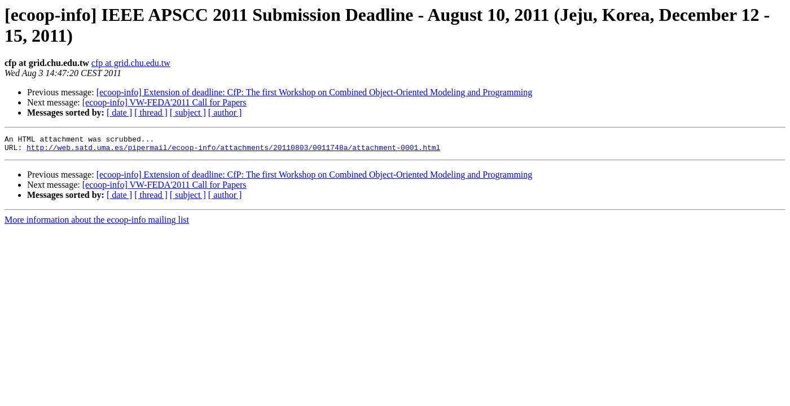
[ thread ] (151, 112)
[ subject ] (188, 112)
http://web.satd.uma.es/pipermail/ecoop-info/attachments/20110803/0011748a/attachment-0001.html (233, 150)
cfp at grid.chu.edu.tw (130, 63)
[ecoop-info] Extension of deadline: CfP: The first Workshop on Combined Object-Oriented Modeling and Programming (314, 92)
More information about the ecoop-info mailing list (97, 223)
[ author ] (225, 112)
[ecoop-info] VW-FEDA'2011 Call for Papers (164, 102)
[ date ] (119, 112)
